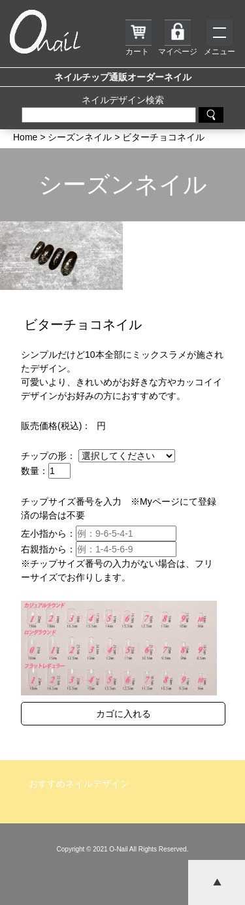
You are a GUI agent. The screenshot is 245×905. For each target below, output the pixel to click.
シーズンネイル (123, 184)
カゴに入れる (123, 713)
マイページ (177, 38)
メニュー (219, 38)
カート (138, 38)
